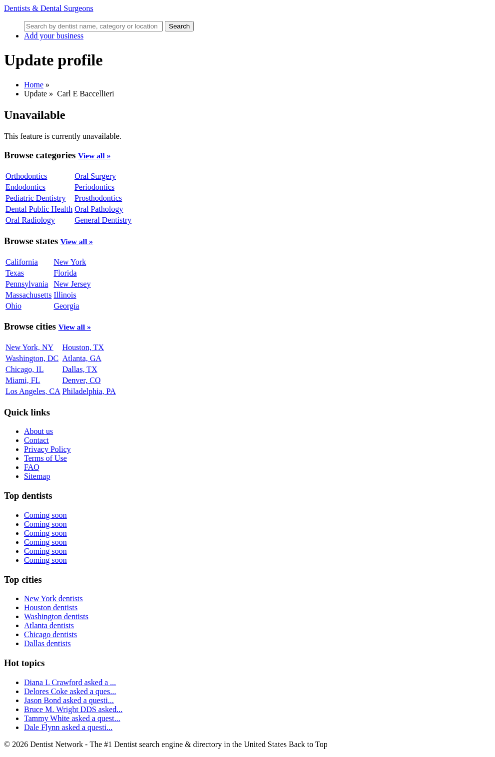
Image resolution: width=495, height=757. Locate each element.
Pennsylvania (26, 284)
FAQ (31, 467)
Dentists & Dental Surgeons (48, 8)
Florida (64, 273)
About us (38, 431)
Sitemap (37, 476)
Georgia (66, 306)
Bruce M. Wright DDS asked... (73, 709)
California (21, 262)
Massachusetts (28, 295)
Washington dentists (56, 616)
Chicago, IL (24, 369)
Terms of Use (45, 458)
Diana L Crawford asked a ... (70, 682)
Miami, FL (22, 380)
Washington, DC (31, 358)
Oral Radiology (30, 220)
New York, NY (29, 347)
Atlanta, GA (81, 358)
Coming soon (45, 515)
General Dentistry (102, 220)
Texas (14, 273)
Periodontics (94, 187)
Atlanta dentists (49, 625)
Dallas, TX (79, 369)
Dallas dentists (47, 643)
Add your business (53, 35)
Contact (36, 440)
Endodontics (25, 187)
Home (33, 84)
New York (69, 262)
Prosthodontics (98, 198)
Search (179, 26)
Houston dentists (50, 607)
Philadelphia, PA (89, 391)
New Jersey (71, 284)
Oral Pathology (98, 209)
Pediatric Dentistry (35, 198)
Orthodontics (26, 176)
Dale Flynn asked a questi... (68, 727)
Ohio (13, 306)
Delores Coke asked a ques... (70, 691)
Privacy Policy (47, 449)
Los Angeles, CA (32, 391)
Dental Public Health (38, 209)
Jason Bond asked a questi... (69, 700)
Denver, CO (81, 380)
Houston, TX (83, 347)
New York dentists (53, 598)
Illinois (64, 295)
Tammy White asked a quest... (72, 718)
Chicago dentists (50, 634)
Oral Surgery (95, 176)
